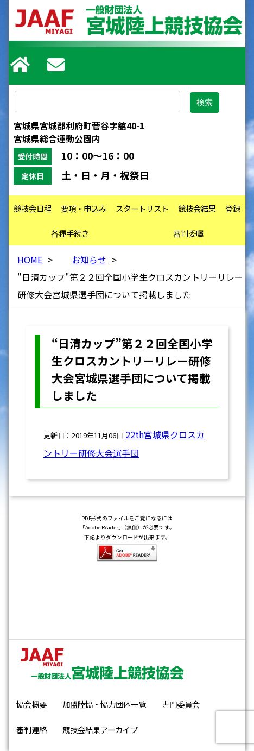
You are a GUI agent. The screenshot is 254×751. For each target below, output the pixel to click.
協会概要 (31, 704)
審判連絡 (31, 729)
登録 (232, 208)
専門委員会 (181, 704)
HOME (29, 259)
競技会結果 (197, 208)
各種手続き (70, 233)
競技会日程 (33, 208)
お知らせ (89, 259)
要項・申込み (83, 208)
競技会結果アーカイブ (100, 729)
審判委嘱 (188, 233)
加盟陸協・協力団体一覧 (104, 704)
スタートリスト (142, 208)
